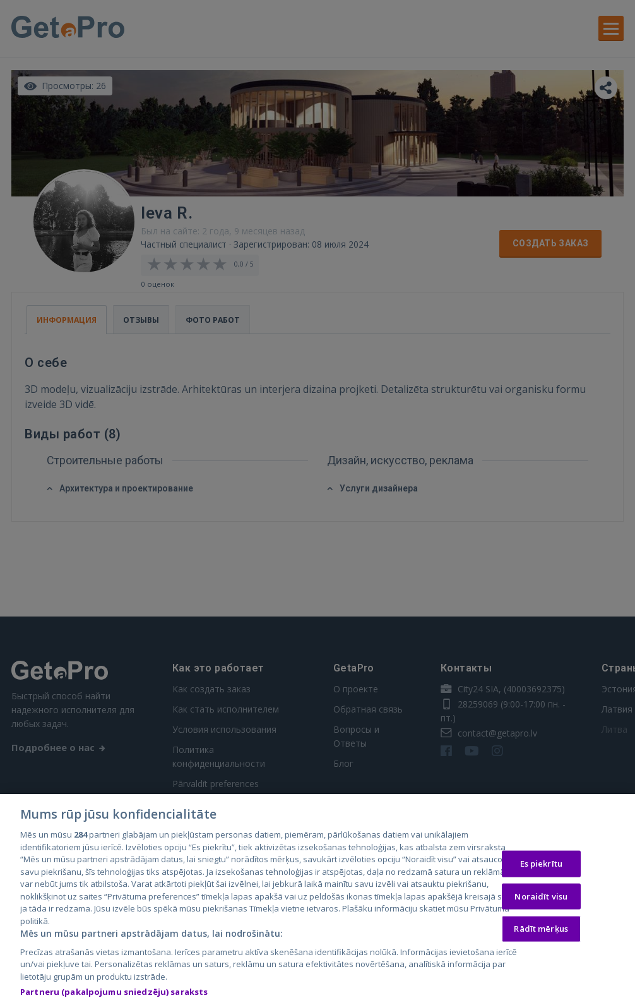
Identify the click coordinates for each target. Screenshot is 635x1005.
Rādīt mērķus (541, 931)
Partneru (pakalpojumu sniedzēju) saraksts (114, 995)
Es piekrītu (541, 866)
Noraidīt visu (540, 899)
